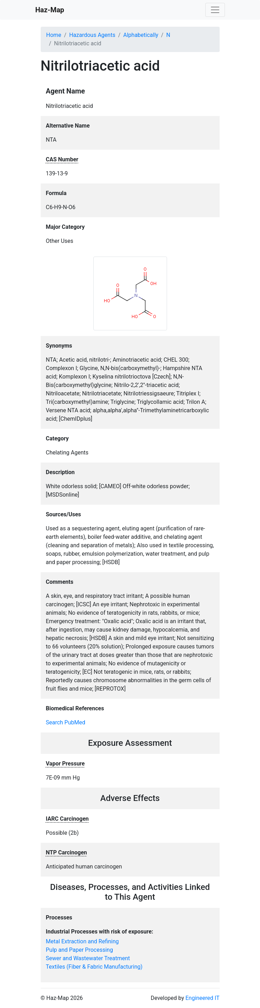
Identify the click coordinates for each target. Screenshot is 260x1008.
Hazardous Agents (92, 35)
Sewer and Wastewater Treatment (88, 958)
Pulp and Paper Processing (79, 949)
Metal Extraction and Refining (82, 941)
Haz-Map (49, 10)
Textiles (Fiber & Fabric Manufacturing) (94, 966)
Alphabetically (140, 35)
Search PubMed (66, 722)
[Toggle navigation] (215, 10)
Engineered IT (202, 998)
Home (53, 35)
